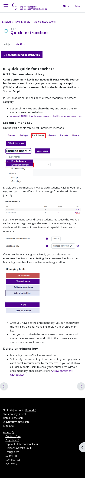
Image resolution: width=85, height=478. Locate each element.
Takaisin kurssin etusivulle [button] (22, 54)
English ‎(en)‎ (12, 440)
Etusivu (6, 21)
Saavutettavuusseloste (16, 421)
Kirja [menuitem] (7, 44)
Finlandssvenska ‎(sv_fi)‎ (18, 448)
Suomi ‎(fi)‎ (8, 432)
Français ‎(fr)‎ (12, 451)
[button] (66, 6)
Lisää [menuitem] (19, 44)
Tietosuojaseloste (13, 418)
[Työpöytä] (29, 6)
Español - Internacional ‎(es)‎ (21, 444)
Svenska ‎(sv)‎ (12, 459)
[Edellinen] (4, 386)
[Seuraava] (81, 386)
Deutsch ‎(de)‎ (13, 436)
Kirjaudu (78, 6)
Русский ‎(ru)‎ (12, 463)
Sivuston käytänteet (14, 414)
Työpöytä (8, 425)
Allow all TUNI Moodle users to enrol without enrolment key (46, 116)
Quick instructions (45, 21)
